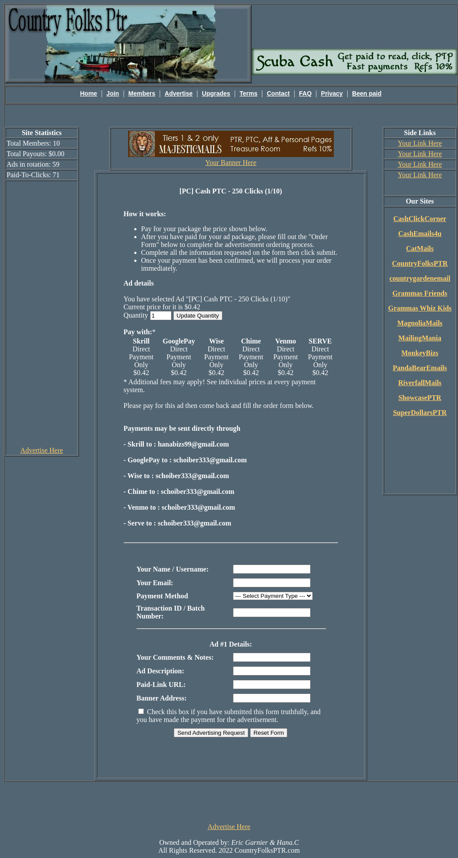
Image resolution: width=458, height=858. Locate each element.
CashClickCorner (420, 218)
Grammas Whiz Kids (420, 308)
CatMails (419, 248)
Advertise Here (41, 450)
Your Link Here (420, 143)
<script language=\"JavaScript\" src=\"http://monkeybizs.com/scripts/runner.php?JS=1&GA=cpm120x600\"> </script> (42, 313)
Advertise (179, 93)
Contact (278, 93)
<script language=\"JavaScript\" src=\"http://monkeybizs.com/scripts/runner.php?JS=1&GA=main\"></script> (354, 26)
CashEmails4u (420, 233)
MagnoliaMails (419, 323)
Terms (249, 93)
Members (142, 93)
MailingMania (419, 338)
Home (88, 93)
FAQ (305, 93)
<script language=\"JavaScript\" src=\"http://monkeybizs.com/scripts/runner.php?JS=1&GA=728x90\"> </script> (229, 801)
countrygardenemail (420, 278)
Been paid (367, 93)
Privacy (332, 93)
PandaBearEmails (420, 368)
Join (113, 93)
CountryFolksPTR (419, 263)
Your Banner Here (231, 162)
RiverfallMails (420, 382)
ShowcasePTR (419, 397)
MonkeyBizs (419, 353)
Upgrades (216, 93)
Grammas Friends (420, 293)
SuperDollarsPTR (420, 412)
